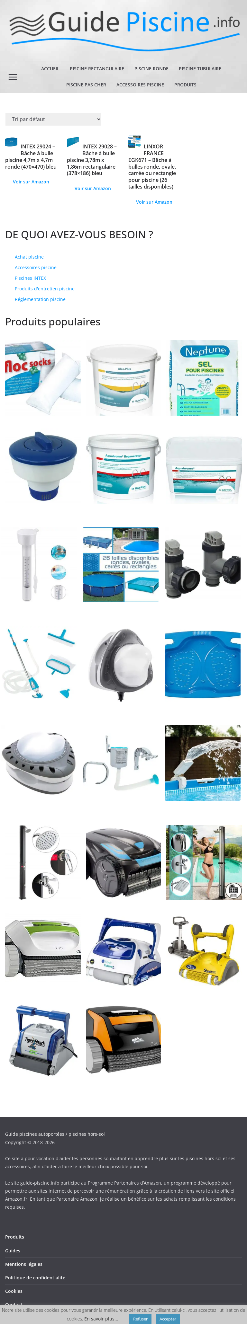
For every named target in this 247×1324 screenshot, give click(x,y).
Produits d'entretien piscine (45, 289)
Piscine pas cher (86, 85)
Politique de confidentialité (35, 1278)
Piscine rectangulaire (97, 69)
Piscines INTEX (30, 278)
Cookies (14, 1291)
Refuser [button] (140, 1319)
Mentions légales (23, 1264)
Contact (14, 1305)
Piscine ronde (151, 69)
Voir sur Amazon (31, 182)
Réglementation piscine (40, 299)
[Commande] (53, 119)
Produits (185, 85)
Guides (12, 1251)
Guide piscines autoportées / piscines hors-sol (55, 1134)
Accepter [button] (168, 1319)
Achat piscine (29, 257)
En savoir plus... (101, 1319)
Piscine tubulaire (200, 69)
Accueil (50, 69)
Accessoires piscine (140, 85)
